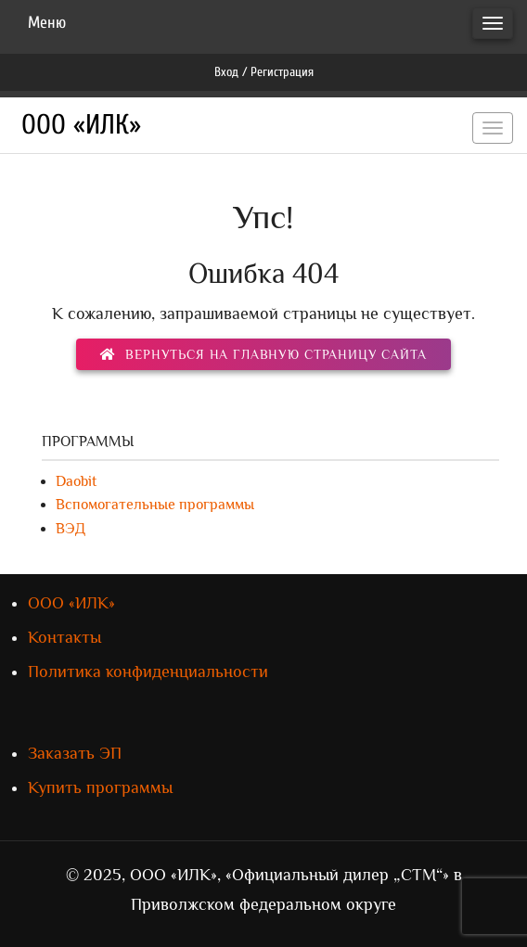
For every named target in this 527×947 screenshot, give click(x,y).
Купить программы (100, 787)
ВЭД (70, 528)
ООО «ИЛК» (81, 125)
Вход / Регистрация (264, 72)
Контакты (64, 637)
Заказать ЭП (75, 753)
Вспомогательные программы (155, 504)
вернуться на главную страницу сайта (263, 354)
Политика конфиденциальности (148, 671)
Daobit (76, 481)
